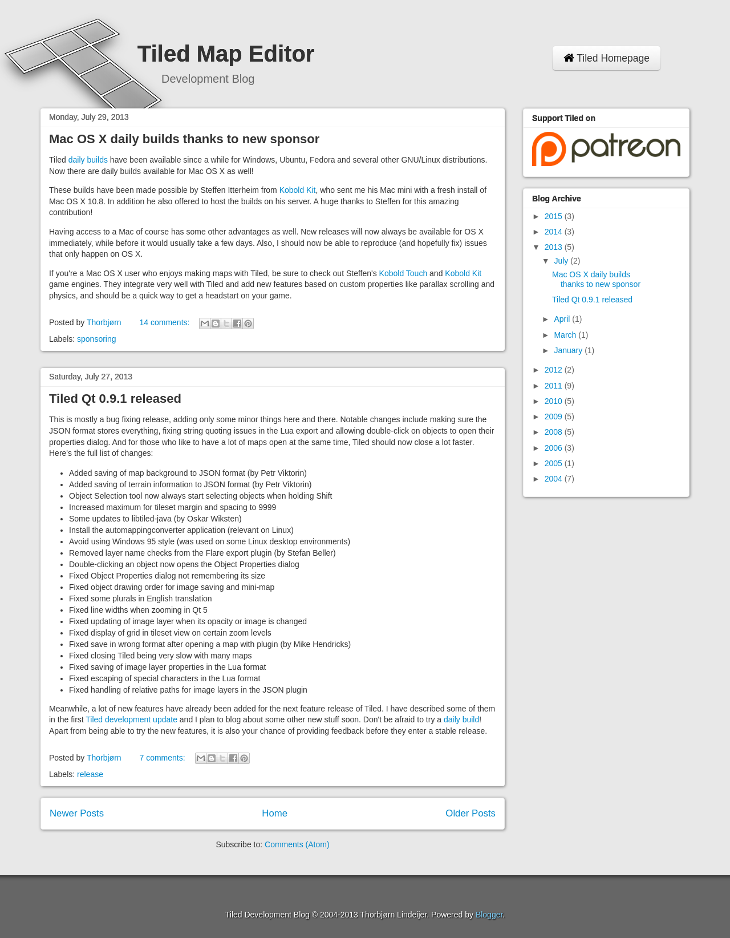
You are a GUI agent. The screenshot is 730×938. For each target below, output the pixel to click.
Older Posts (470, 813)
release (90, 774)
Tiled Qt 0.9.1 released (115, 398)
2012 (555, 369)
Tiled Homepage (606, 58)
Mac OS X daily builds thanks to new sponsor (184, 139)
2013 (555, 247)
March (566, 334)
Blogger (489, 914)
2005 (555, 463)
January (569, 350)
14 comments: (165, 322)
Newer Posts (77, 813)
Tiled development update (131, 719)
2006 (555, 447)
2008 (555, 431)
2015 (555, 216)
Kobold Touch (403, 273)
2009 (555, 416)
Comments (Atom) (297, 844)
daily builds (88, 159)
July (562, 260)
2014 (555, 231)
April (563, 319)
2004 (555, 478)
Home (274, 813)
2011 (555, 385)
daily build (461, 719)
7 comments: (163, 757)
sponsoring (96, 338)
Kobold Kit (297, 190)
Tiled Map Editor (225, 53)
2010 (555, 401)
